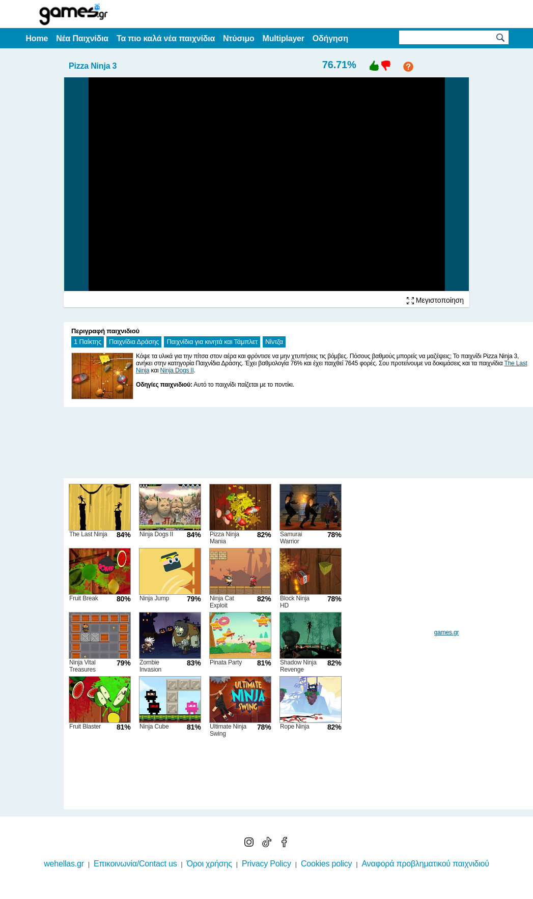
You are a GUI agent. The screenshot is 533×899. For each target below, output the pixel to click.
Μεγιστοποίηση (435, 300)
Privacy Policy (266, 863)
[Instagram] (250, 844)
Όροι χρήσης (209, 863)
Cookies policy (326, 863)
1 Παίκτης (87, 341)
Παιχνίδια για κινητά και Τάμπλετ (212, 341)
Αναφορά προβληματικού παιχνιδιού (425, 863)
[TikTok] (267, 844)
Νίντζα (274, 341)
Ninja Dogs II (176, 370)
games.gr (446, 632)
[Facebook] (284, 844)
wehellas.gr (64, 863)
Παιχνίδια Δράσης (134, 341)
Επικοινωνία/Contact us (135, 863)
